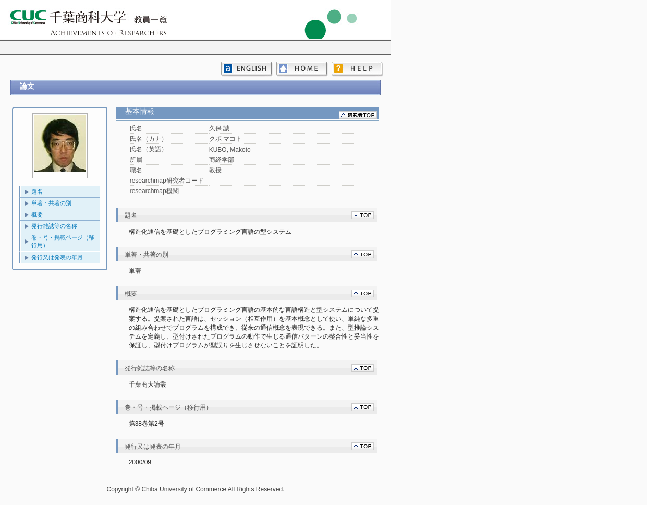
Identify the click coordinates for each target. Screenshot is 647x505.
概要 (37, 214)
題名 (37, 191)
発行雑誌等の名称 (54, 226)
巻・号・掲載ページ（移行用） (62, 241)
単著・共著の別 (51, 203)
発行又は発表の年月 (57, 257)
